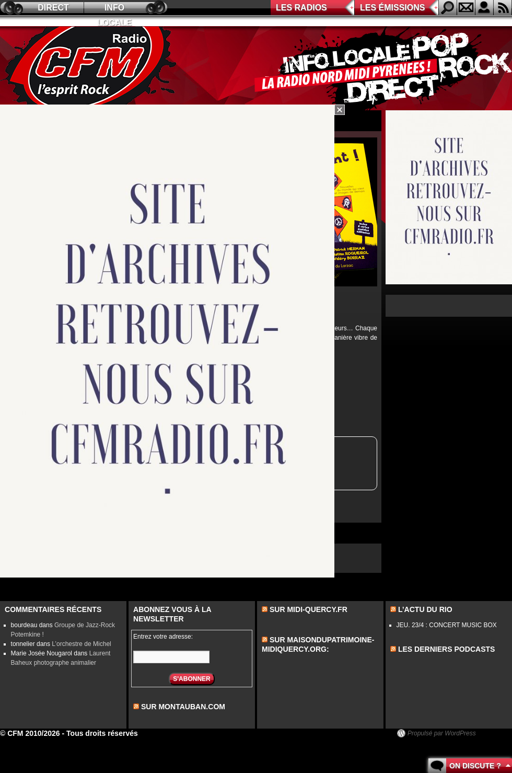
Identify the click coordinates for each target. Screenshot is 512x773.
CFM (90, 68)
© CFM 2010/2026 (30, 733)
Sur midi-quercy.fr (308, 609)
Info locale (114, 9)
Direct (53, 7)
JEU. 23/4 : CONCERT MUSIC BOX (447, 625)
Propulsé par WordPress (442, 733)
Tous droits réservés (102, 733)
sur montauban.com (183, 706)
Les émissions (392, 7)
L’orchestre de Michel (81, 644)
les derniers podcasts (446, 649)
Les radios (301, 7)
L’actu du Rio (425, 609)
